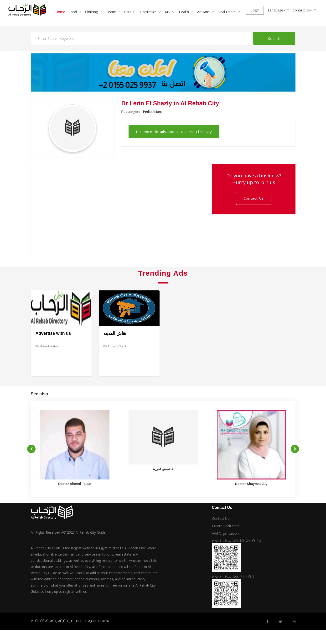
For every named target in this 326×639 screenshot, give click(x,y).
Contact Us (303, 10)
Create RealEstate (226, 526)
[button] (81, 12)
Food (73, 12)
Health (184, 12)
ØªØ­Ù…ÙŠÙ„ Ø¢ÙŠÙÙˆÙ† (233, 576)
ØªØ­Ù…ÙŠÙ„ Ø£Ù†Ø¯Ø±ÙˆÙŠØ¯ (237, 540)
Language (277, 10)
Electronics (148, 12)
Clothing (91, 12)
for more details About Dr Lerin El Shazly (174, 131)
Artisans (203, 12)
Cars (127, 12)
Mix (167, 12)
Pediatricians (152, 111)
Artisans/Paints (115, 346)
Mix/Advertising (48, 346)
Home (60, 12)
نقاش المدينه (114, 333)
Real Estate (227, 12)
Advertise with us (53, 333)
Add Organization (225, 533)
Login (255, 10)
